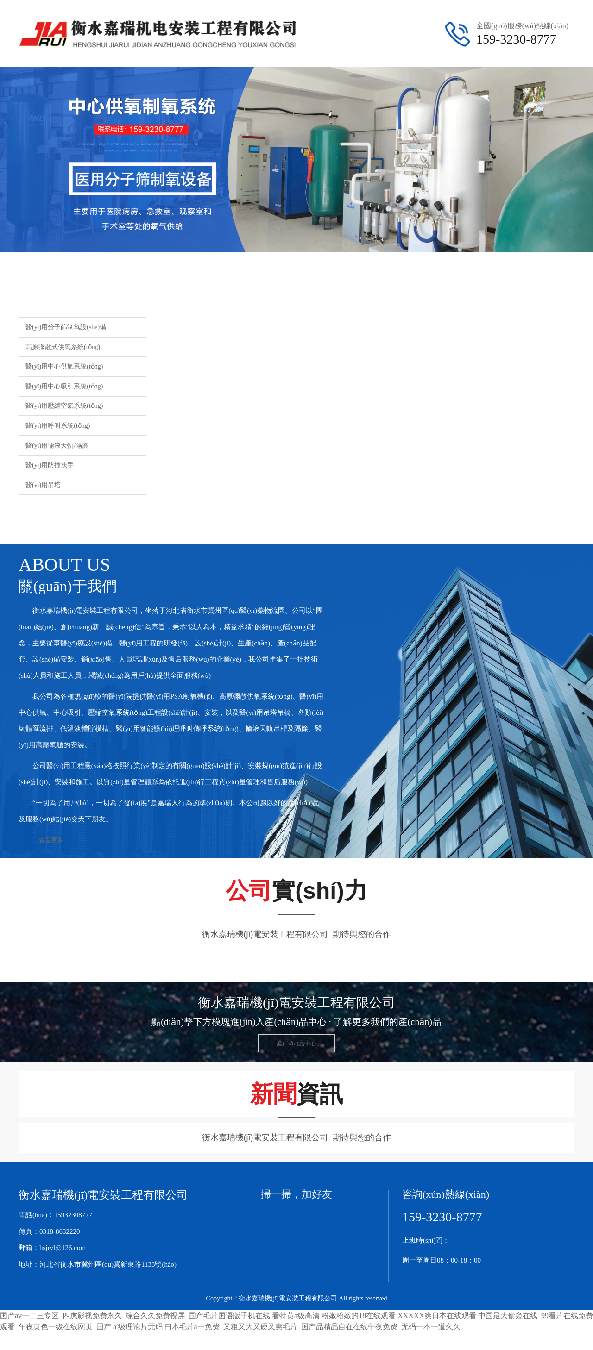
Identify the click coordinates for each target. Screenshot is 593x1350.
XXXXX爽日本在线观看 (436, 1318)
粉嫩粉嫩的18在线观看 (359, 1318)
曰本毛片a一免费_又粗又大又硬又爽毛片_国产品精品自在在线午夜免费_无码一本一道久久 (312, 1329)
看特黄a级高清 (296, 1318)
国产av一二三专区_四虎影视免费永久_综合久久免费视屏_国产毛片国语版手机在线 (135, 1318)
